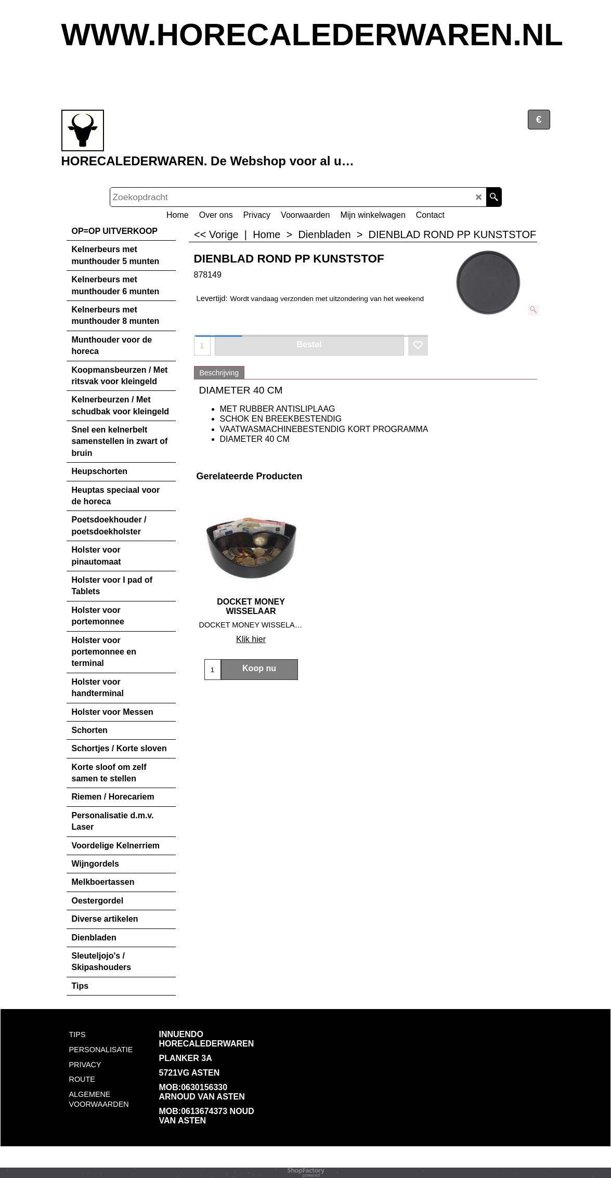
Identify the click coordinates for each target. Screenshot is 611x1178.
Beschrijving (219, 373)
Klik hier (251, 639)
